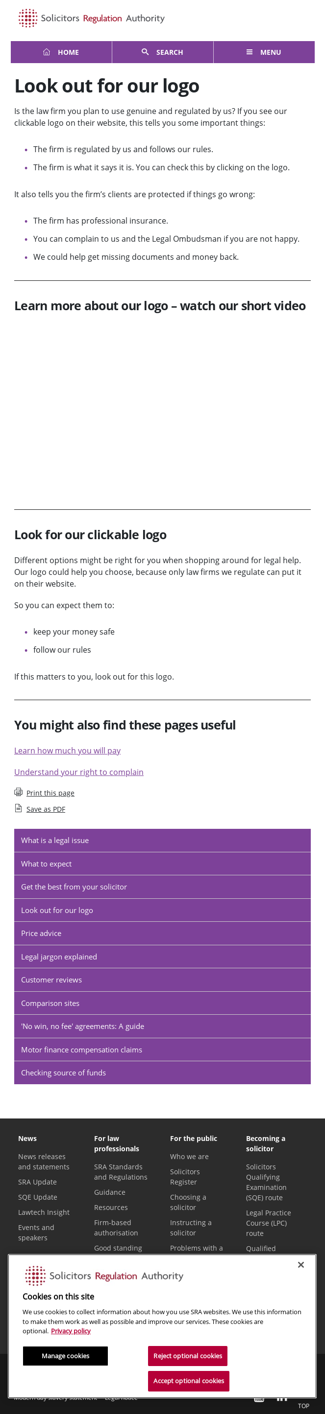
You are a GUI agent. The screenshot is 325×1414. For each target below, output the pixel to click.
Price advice (41, 933)
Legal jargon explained (59, 956)
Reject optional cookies (187, 1355)
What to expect (46, 863)
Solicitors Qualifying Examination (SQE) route (266, 1182)
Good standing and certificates (119, 1253)
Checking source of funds (63, 1072)
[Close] (301, 1265)
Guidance (109, 1192)
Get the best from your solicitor (74, 886)
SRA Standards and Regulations (121, 1172)
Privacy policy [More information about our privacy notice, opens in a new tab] (71, 1330)
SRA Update (37, 1181)
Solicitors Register (185, 1176)
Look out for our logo (57, 910)
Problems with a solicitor (196, 1253)
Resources (111, 1207)
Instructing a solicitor (191, 1227)
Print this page (44, 793)
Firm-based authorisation (116, 1227)
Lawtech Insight (44, 1212)
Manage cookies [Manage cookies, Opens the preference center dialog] (66, 1355)
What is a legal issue (55, 840)
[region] (162, 1326)
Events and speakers (36, 1232)
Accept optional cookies (188, 1380)
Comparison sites (50, 1003)
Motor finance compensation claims (81, 1049)
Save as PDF (39, 809)
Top (303, 1399)
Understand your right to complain (79, 772)
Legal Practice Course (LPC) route (268, 1223)
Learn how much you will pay (67, 750)
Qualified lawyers (261, 1253)
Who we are (189, 1156)
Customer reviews (51, 979)
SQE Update (37, 1197)
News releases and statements (44, 1161)
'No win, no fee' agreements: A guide (82, 1026)
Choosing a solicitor (188, 1202)
